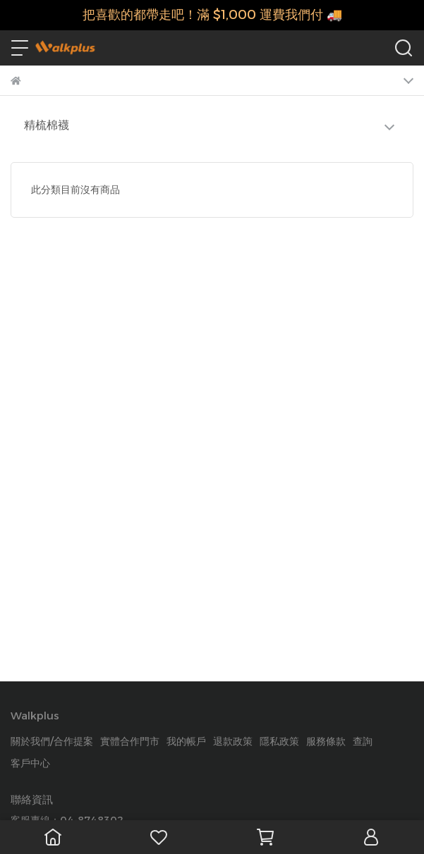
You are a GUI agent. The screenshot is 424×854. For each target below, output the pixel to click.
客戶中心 (30, 763)
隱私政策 (279, 741)
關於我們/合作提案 (52, 741)
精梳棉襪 (46, 125)
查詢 (362, 741)
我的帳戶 (186, 741)
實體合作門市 (129, 741)
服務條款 (326, 741)
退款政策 (233, 741)
